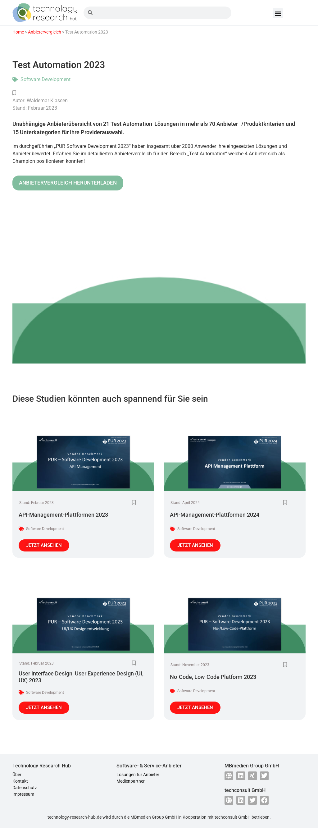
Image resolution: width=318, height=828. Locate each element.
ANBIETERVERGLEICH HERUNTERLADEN (68, 183)
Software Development (45, 79)
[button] (278, 13)
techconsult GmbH (233, 817)
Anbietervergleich (44, 32)
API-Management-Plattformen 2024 (214, 514)
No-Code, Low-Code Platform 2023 (213, 677)
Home (18, 32)
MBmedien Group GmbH (153, 817)
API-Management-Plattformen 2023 (63, 514)
